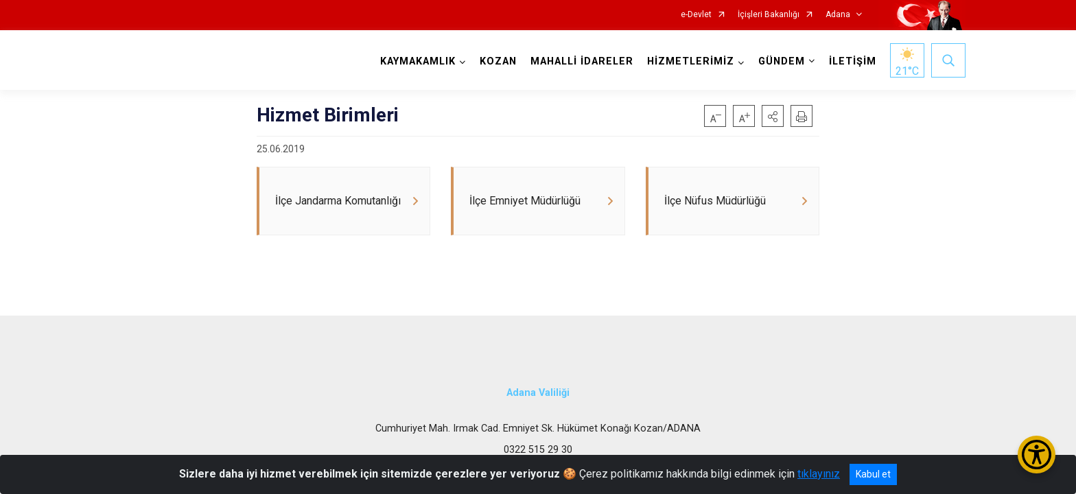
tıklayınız (818, 473)
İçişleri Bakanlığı (768, 14)
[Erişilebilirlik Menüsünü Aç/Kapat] (1036, 454)
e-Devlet (696, 14)
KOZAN (498, 61)
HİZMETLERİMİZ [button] (690, 61)
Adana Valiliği (538, 393)
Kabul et (873, 474)
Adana (838, 14)
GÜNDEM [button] (781, 61)
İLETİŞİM (852, 61)
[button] (773, 116)
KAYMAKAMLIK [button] (418, 61)
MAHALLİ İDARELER (581, 61)
